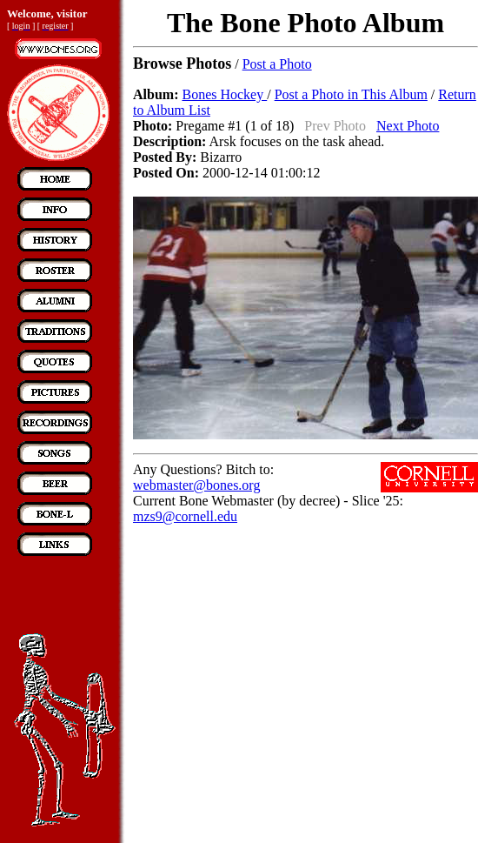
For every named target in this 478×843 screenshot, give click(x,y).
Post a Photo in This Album (351, 94)
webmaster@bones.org (196, 485)
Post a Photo (277, 64)
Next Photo (407, 125)
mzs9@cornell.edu (185, 516)
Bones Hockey (224, 94)
